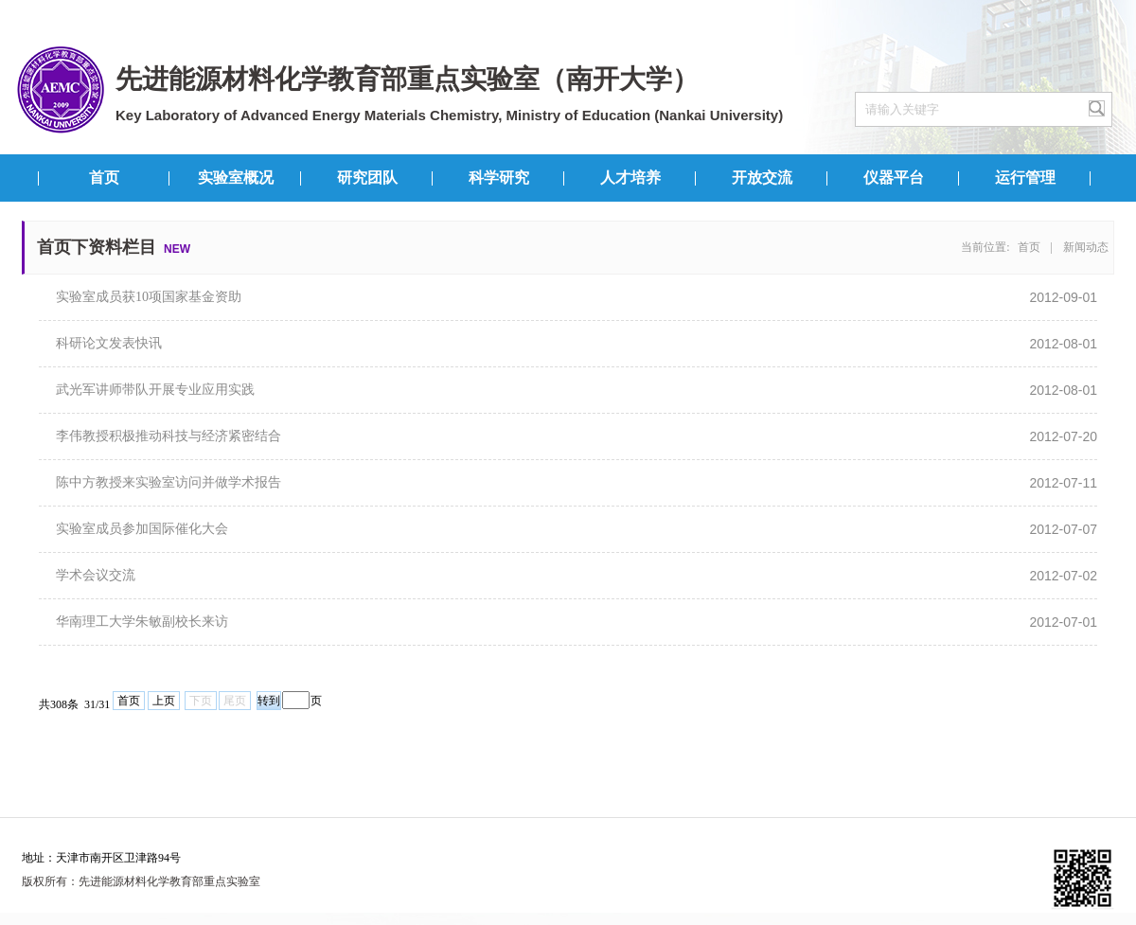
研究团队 (367, 177)
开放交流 (762, 177)
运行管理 (1025, 177)
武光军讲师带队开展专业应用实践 (155, 389)
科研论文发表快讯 (109, 343)
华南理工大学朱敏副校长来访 (142, 621)
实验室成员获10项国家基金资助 (148, 297)
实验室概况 (236, 177)
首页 (104, 177)
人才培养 (630, 177)
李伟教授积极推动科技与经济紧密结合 (168, 436)
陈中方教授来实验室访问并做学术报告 (168, 482)
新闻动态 (1086, 247)
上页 (163, 700)
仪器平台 (893, 177)
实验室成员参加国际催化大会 (142, 529)
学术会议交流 (95, 575)
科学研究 (499, 177)
